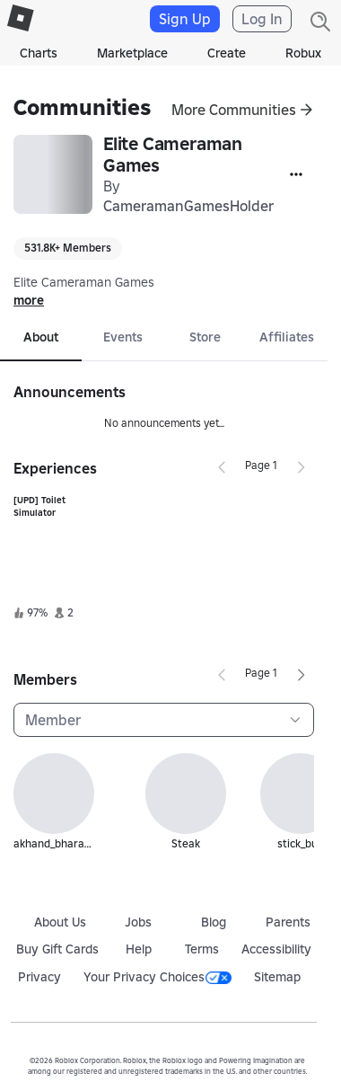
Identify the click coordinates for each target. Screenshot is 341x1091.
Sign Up (185, 19)
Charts (38, 53)
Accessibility (276, 949)
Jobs (138, 922)
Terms (202, 949)
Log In (262, 19)
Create (226, 53)
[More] (296, 174)
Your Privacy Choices (157, 977)
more (28, 300)
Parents (288, 922)
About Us (60, 922)
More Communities (233, 109)
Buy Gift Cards (57, 949)
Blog (213, 922)
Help (139, 949)
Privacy (39, 977)
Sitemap (277, 977)
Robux (303, 53)
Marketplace (132, 53)
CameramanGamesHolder (188, 206)
